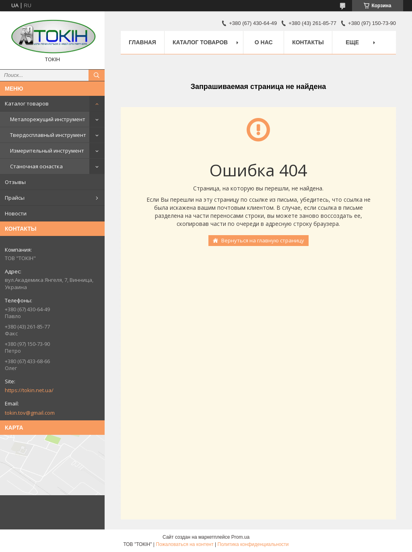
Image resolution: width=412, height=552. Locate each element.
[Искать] (97, 75)
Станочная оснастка (36, 166)
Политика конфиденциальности (253, 544)
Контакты (307, 42)
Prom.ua (240, 537)
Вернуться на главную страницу (262, 240)
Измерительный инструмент (47, 150)
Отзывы (15, 182)
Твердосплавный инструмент (48, 135)
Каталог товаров (27, 103)
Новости (16, 213)
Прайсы (15, 197)
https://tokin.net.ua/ (29, 390)
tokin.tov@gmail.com (30, 412)
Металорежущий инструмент (47, 119)
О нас (264, 42)
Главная (142, 42)
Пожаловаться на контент (184, 544)
